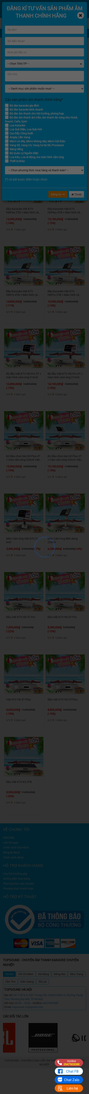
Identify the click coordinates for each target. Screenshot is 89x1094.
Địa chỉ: (8, 995)
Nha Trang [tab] (76, 974)
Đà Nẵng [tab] (43, 974)
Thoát (76, 194)
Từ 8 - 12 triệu (46, 128)
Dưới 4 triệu (12, 128)
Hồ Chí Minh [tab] (25, 974)
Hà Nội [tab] (9, 974)
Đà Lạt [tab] (43, 981)
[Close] (80, 15)
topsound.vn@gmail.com (27, 1007)
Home (31, 57)
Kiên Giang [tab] (27, 981)
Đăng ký (58, 194)
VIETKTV (66, 57)
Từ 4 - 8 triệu (28, 128)
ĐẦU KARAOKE (48, 57)
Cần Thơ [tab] (10, 981)
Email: (7, 1007)
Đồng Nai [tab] (59, 974)
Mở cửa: (9, 1003)
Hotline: (37, 1003)
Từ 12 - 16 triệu (66, 128)
